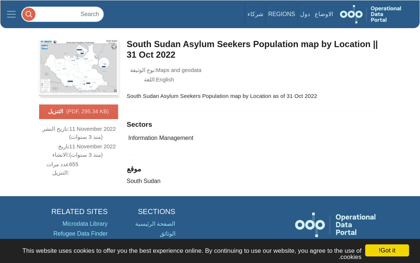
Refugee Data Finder (80, 233)
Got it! (387, 250)
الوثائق (167, 233)
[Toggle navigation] (11, 14)
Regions (281, 14)
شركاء (255, 14)
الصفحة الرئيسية (155, 224)
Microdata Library (85, 224)
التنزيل (78, 111)
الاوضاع (324, 14)
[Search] (62, 14)
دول (305, 14)
